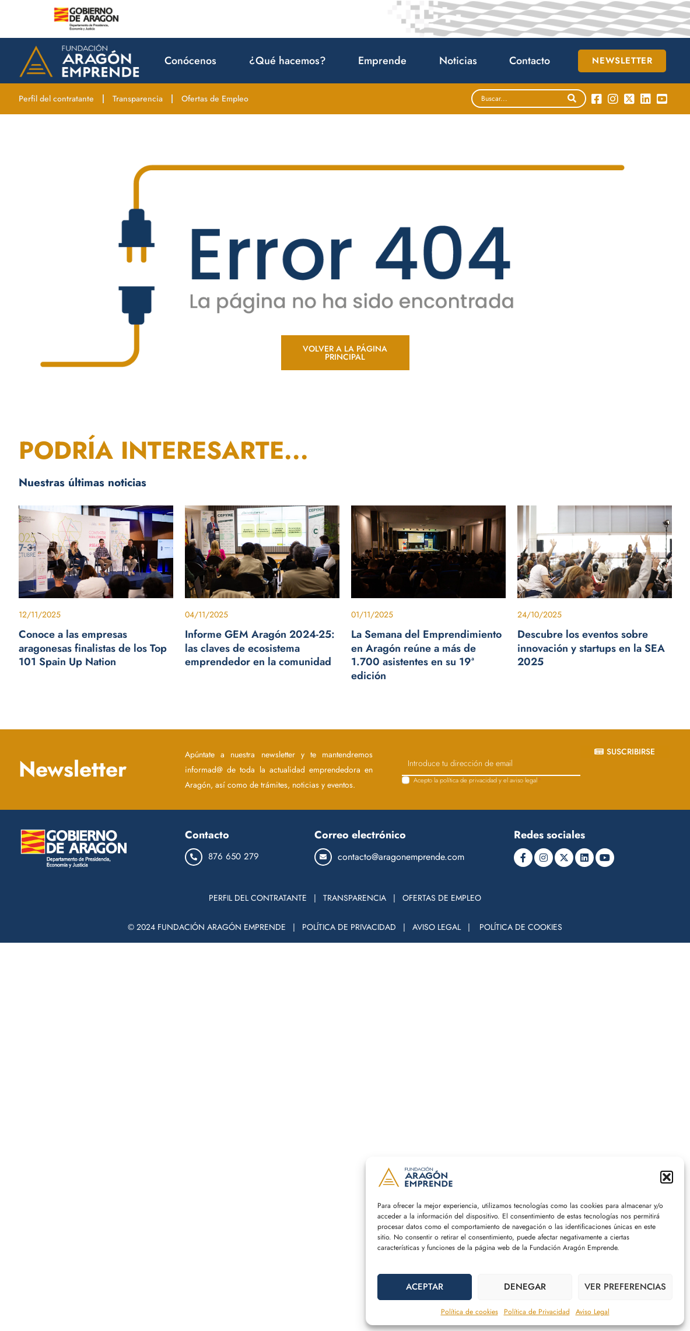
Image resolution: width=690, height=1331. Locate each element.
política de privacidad (468, 780)
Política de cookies (469, 1312)
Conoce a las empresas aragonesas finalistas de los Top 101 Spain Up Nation (93, 648)
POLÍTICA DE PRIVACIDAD (349, 927)
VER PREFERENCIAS (625, 1286)
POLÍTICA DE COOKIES (520, 927)
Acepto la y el (478, 780)
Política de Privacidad (537, 1312)
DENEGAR (525, 1286)
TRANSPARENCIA (354, 898)
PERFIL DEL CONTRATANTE (258, 898)
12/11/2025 (40, 614)
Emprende (385, 60)
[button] (667, 1177)
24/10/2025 (539, 614)
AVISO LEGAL (436, 927)
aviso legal (523, 780)
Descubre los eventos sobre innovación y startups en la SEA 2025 (591, 648)
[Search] (572, 98)
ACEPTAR (424, 1286)
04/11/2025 (206, 614)
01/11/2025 (372, 614)
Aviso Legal (593, 1312)
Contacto (529, 60)
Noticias (461, 60)
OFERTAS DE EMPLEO (441, 898)
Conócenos (193, 60)
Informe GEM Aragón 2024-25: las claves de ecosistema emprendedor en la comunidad (260, 648)
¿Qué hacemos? (290, 60)
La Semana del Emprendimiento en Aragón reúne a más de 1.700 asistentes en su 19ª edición (426, 655)
